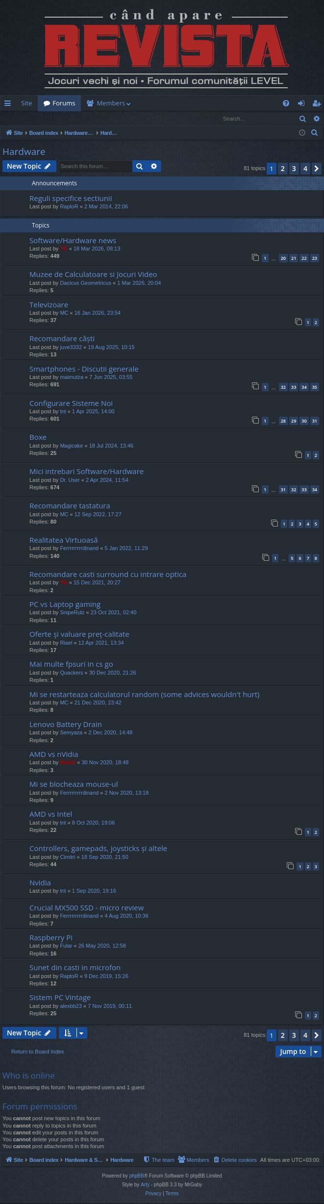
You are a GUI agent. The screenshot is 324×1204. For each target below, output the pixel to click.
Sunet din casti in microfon (75, 968)
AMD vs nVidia (53, 754)
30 (303, 421)
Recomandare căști (62, 339)
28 (283, 421)
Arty (145, 1185)
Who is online (28, 1075)
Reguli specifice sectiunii (70, 198)
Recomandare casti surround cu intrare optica (107, 574)
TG (63, 249)
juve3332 (71, 348)
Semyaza (71, 733)
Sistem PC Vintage (60, 998)
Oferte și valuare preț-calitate (79, 634)
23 (314, 258)
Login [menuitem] (303, 105)
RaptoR (69, 207)
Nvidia (40, 883)
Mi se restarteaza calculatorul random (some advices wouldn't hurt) (144, 695)
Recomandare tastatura (69, 506)
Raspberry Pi (51, 938)
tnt (63, 412)
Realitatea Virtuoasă (63, 540)
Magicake (71, 446)
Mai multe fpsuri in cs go (71, 664)
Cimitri (67, 857)
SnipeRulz (72, 613)
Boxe (38, 437)
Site (26, 103)
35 (314, 387)
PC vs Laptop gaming (64, 604)
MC (64, 313)
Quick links (9, 105)
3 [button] (294, 169)
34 (303, 387)
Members (111, 103)
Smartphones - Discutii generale (84, 369)
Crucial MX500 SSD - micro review (86, 908)
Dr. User (69, 480)
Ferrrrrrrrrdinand (79, 549)
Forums (63, 103)
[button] (317, 169)
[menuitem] (206, 103)
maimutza (71, 377)
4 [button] (305, 169)
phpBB (136, 1176)
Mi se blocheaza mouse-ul (73, 784)
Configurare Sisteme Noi (71, 403)
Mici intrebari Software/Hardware (86, 472)
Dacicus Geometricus (85, 283)
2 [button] (283, 169)
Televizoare (48, 305)
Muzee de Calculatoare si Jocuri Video (93, 274)
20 (283, 258)
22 (303, 258)
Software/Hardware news (72, 241)
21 (293, 258)
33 (293, 387)
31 (314, 421)
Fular (66, 946)
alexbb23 (71, 1006)
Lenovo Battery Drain (65, 724)
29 (293, 421)
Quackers (71, 673)
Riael (66, 643)
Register (49, 118)
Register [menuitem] (318, 105)
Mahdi (67, 763)
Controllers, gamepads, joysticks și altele (98, 848)
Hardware (24, 152)
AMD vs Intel (50, 814)
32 (283, 387)
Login (16, 118)
